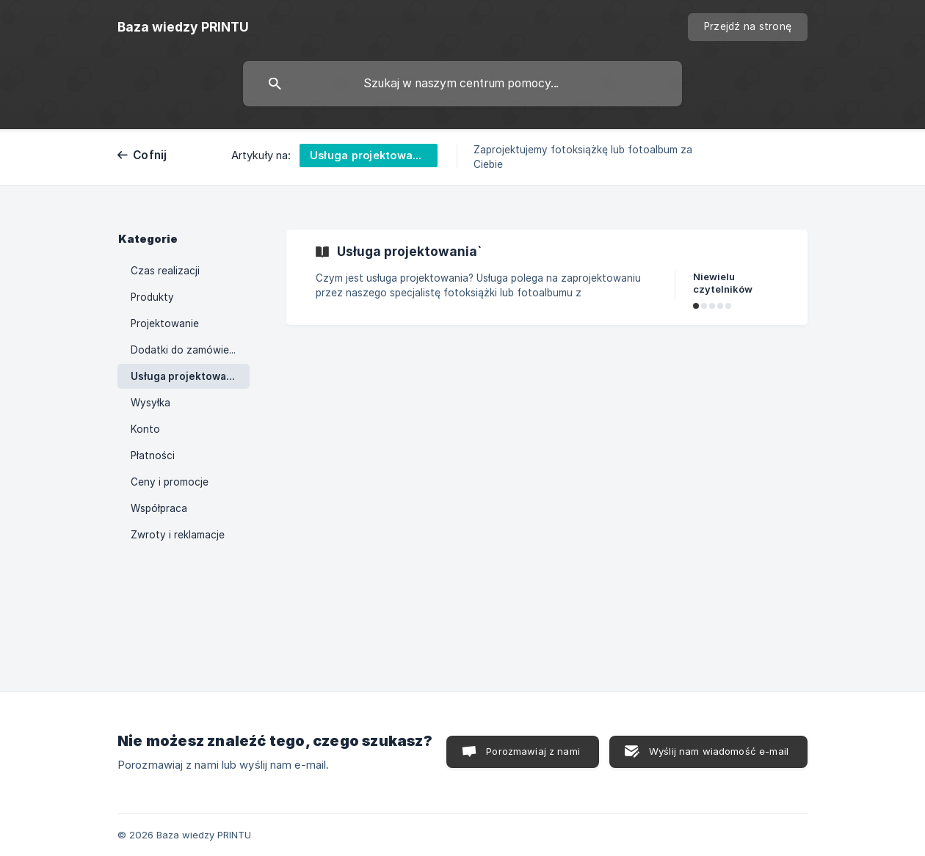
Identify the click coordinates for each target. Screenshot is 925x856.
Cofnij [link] (150, 155)
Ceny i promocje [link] (169, 482)
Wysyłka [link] (150, 403)
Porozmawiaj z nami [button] (533, 751)
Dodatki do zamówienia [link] (187, 350)
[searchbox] (462, 83)
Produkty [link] (152, 297)
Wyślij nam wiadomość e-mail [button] (718, 751)
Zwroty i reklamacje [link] (178, 535)
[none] (183, 27)
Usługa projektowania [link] (186, 376)
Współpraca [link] (159, 508)
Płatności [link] (153, 455)
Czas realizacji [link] (165, 271)
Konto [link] (145, 429)
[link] (547, 277)
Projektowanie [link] (165, 323)
